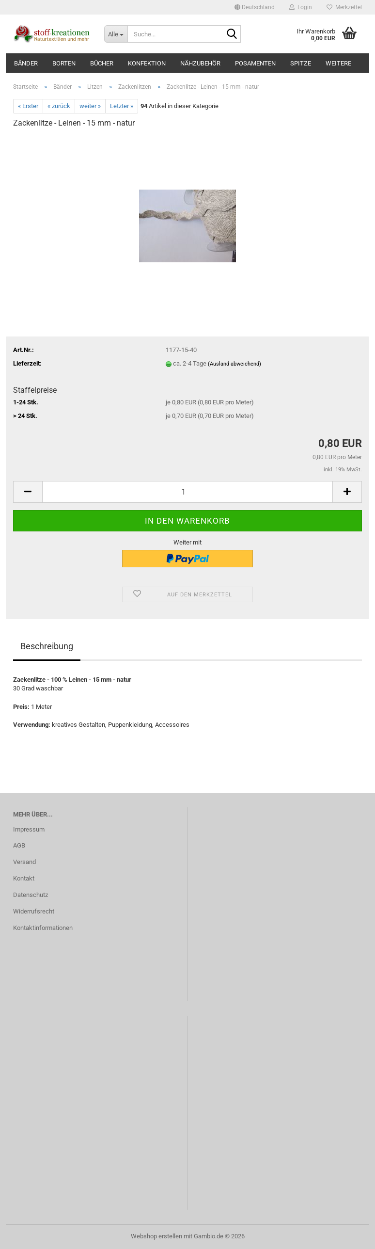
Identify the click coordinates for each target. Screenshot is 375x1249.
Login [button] (300, 7)
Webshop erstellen (156, 1236)
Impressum (29, 829)
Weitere (338, 63)
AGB (19, 845)
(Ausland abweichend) (234, 364)
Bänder (26, 63)
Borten (64, 63)
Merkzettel (344, 7)
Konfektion (147, 63)
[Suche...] (115, 34)
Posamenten (255, 63)
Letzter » (121, 106)
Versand (24, 861)
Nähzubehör (200, 63)
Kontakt (23, 878)
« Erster (28, 106)
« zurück (58, 106)
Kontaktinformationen (43, 927)
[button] (254, 7)
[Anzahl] (187, 492)
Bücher (101, 63)
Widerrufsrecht (33, 911)
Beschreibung (46, 646)
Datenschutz (30, 894)
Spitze (300, 63)
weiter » (90, 106)
